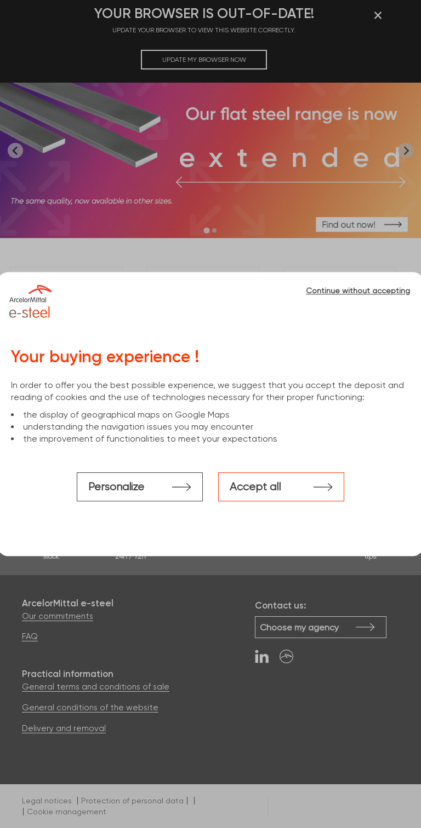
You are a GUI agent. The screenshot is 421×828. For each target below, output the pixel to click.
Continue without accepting (358, 290)
